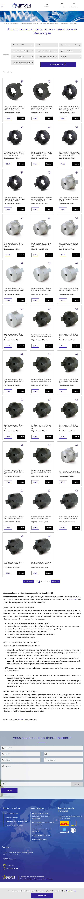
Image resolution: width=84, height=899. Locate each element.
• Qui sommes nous (11, 818)
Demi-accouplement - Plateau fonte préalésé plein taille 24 (14, 520)
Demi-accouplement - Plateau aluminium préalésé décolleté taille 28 (41, 245)
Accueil (5, 24)
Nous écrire (10, 869)
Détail (8, 119)
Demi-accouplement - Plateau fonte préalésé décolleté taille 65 (67, 429)
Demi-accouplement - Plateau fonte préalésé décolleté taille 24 (67, 337)
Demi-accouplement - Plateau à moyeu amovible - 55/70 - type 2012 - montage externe (14, 109)
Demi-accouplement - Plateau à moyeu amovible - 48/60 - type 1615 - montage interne (69, 155)
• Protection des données (14, 830)
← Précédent (28, 586)
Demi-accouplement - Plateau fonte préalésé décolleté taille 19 (40, 337)
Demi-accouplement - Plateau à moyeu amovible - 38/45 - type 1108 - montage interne (14, 155)
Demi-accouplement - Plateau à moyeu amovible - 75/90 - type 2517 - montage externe (42, 109)
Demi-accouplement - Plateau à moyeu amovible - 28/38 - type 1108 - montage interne (69, 109)
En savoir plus (71, 891)
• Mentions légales (11, 822)
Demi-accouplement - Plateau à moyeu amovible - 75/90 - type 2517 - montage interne (42, 201)
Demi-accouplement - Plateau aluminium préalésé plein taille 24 (14, 291)
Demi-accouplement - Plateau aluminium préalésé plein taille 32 (41, 291)
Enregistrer (42, 895)
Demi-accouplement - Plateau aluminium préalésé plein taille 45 (14, 337)
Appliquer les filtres (56, 65)
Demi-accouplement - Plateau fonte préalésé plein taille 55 (42, 566)
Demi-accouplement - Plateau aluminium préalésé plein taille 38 (68, 291)
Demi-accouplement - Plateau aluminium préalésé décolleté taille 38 (68, 245)
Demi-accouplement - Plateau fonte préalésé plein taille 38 (69, 520)
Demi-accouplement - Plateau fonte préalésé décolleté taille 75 (12, 474)
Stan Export (73, 604)
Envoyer (9, 795)
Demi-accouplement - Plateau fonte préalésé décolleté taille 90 (40, 474)
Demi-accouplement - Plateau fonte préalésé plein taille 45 (14, 566)
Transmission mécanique (29, 24)
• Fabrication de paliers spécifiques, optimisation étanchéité (40, 820)
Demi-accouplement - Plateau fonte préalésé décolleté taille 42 (67, 383)
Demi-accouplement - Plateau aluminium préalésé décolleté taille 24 (14, 245)
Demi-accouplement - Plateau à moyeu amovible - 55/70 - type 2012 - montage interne (14, 201)
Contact (20, 119)
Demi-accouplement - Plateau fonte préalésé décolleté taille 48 (12, 429)
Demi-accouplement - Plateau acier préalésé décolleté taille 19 (67, 474)
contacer (21, 724)
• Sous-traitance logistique (41, 839)
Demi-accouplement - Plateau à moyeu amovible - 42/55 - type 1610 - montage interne (42, 155)
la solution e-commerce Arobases (41, 883)
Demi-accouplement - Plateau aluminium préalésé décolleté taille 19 (68, 200)
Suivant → (56, 586)
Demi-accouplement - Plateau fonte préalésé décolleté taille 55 (40, 429)
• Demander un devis (39, 843)
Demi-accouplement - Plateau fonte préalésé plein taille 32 (42, 520)
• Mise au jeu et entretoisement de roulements (43, 828)
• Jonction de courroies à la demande (41, 834)
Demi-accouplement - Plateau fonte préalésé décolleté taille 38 (40, 383)
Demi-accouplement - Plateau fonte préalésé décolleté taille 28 (12, 383)
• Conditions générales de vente (16, 826)
